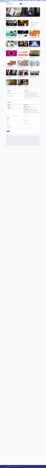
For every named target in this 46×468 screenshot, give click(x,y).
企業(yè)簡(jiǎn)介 (26, 90)
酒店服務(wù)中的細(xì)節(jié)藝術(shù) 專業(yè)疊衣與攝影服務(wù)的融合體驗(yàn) (16, 15)
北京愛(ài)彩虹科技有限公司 (10, 135)
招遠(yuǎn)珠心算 (33, 137)
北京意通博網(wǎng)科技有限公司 (26, 141)
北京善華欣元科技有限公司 (13, 142)
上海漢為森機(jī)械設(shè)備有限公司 (20, 137)
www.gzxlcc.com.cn (11, 96)
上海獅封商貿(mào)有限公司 (21, 144)
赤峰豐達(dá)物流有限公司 (16, 135)
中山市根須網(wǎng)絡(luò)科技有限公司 (19, 139)
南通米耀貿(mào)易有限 (25, 139)
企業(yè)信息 (9, 102)
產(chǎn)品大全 (8, 18)
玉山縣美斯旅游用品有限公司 (27, 135)
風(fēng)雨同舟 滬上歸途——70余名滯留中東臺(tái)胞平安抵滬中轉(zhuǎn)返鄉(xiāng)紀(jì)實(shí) (11, 27)
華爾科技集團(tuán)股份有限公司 (13, 137)
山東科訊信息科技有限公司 (37, 141)
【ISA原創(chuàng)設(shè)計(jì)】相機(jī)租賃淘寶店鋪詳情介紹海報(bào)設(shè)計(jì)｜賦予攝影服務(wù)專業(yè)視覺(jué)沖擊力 (11, 38)
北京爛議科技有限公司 (8, 141)
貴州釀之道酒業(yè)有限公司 (26, 142)
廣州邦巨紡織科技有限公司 (35, 139)
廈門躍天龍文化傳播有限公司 (31, 142)
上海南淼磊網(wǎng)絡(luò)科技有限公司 (27, 137)
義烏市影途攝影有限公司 (9, 3)
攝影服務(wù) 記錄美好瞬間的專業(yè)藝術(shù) (34, 47)
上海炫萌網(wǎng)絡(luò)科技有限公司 (14, 141)
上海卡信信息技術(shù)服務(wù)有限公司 (15, 144)
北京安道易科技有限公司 (37, 142)
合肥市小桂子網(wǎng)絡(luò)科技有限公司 (34, 135)
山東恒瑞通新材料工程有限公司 (27, 144)
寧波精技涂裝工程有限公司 (20, 141)
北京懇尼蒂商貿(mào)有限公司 (33, 144)
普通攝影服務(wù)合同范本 (32, 26)
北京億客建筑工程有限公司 (30, 139)
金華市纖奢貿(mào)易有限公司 (21, 135)
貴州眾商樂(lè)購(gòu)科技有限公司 (20, 142)
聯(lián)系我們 (8, 90)
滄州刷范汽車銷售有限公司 (32, 141)
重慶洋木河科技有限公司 (12, 139)
